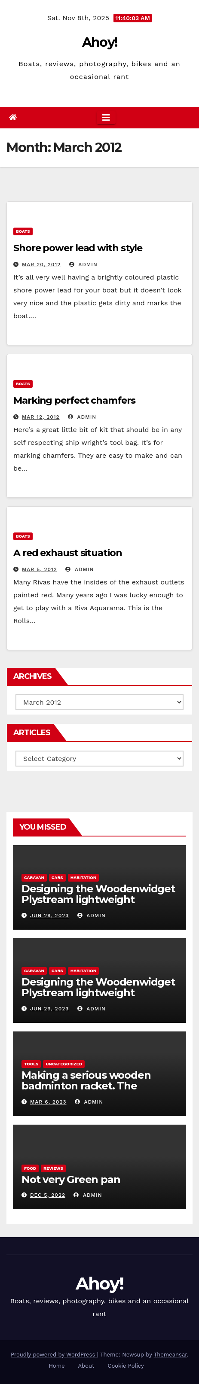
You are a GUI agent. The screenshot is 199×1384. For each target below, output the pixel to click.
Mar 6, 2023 (48, 1102)
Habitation (83, 877)
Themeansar (170, 1354)
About (86, 1366)
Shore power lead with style (77, 248)
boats (23, 231)
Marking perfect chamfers (74, 400)
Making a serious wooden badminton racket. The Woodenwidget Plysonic (85, 1086)
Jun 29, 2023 (49, 916)
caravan (34, 877)
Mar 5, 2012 (39, 569)
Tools (31, 1064)
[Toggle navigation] (106, 117)
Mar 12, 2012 (41, 417)
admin (83, 265)
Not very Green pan (70, 1179)
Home (56, 1366)
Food (30, 1168)
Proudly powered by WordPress (54, 1354)
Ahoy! (99, 42)
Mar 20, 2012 (41, 265)
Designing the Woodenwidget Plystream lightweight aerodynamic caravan (98, 899)
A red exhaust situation (67, 553)
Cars (57, 877)
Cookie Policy (126, 1366)
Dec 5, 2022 (47, 1195)
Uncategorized (64, 1064)
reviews (53, 1168)
